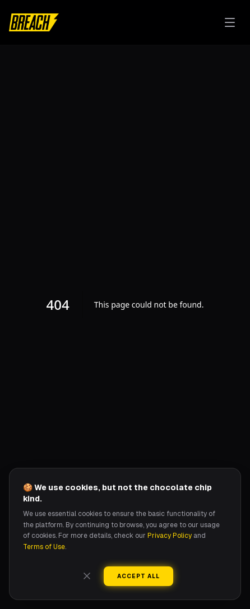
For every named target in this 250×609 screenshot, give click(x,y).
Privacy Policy (169, 535)
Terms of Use (44, 546)
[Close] (87, 576)
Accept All (138, 576)
